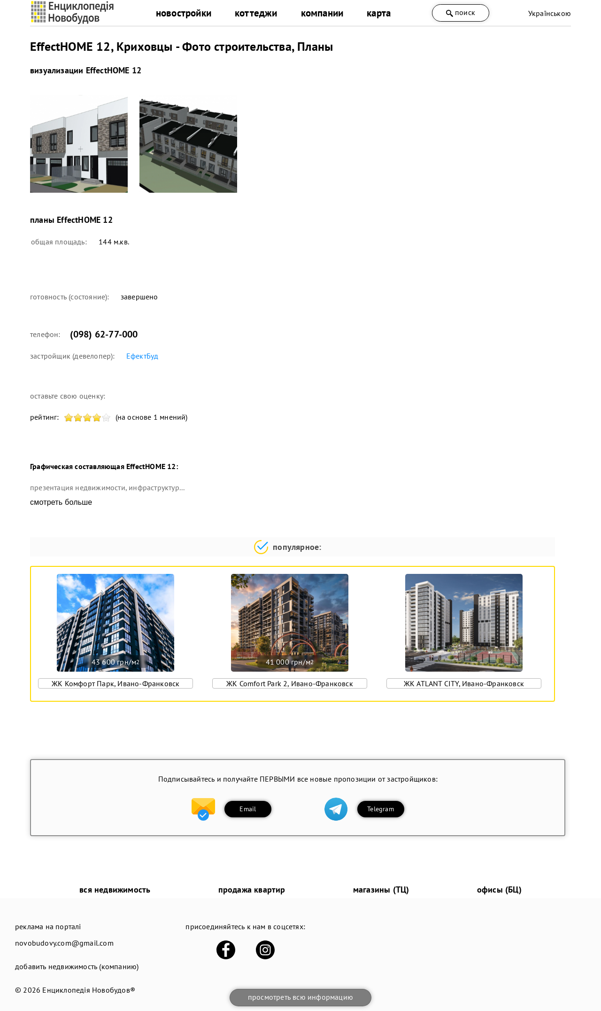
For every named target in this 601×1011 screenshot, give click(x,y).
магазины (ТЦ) (381, 889)
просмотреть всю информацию (300, 997)
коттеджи (256, 13)
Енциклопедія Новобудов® (88, 990)
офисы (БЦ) (499, 889)
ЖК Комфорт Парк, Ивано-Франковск (115, 683)
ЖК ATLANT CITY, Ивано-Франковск (464, 683)
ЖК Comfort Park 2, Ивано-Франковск (289, 683)
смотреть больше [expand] (61, 502)
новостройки (183, 13)
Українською (549, 13)
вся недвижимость (114, 889)
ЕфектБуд (142, 356)
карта (379, 13)
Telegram (380, 809)
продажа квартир (251, 889)
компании (322, 13)
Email (247, 809)
